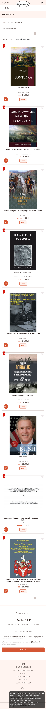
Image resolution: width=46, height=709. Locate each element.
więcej (23, 99)
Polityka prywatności (23, 683)
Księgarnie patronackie (23, 667)
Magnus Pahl (23, 338)
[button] (25, 39)
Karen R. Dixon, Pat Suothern (23, 277)
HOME (23, 664)
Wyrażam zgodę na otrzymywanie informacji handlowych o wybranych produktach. (21, 643)
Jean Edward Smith (23, 461)
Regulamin (23, 680)
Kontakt (23, 673)
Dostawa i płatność (23, 676)
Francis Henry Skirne (23, 92)
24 (10, 39)
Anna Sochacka (23, 584)
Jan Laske (23, 215)
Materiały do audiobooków (23, 670)
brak (23, 523)
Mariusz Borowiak (23, 400)
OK (43, 693)
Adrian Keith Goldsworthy (23, 154)
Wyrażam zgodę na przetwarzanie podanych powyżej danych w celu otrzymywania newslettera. (22, 638)
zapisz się (23, 650)
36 (13, 39)
